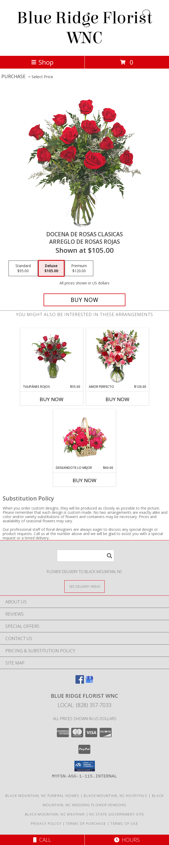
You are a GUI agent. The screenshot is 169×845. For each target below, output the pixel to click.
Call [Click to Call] (42, 839)
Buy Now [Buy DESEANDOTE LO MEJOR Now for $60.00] (84, 480)
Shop (42, 62)
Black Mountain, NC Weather (55, 814)
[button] (84, 766)
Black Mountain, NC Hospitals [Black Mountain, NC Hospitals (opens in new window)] (115, 795)
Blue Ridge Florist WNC (84, 28)
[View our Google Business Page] (89, 682)
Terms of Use (124, 823)
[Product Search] (85, 556)
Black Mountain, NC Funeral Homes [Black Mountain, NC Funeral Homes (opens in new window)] (42, 795)
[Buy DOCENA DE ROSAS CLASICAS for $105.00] (84, 299)
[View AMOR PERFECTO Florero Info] (117, 356)
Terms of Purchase (86, 823)
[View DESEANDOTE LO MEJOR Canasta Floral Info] (84, 437)
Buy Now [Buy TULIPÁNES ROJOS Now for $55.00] (52, 399)
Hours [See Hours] (127, 839)
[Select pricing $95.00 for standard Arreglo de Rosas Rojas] (23, 268)
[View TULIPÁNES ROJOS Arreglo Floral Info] (51, 356)
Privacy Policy (46, 823)
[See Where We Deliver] (84, 586)
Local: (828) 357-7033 (84, 705)
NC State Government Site (116, 814)
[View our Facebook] (79, 682)
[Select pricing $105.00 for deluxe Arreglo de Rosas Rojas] (51, 268)
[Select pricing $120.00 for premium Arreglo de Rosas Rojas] (79, 268)
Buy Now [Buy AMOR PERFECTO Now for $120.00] (117, 399)
